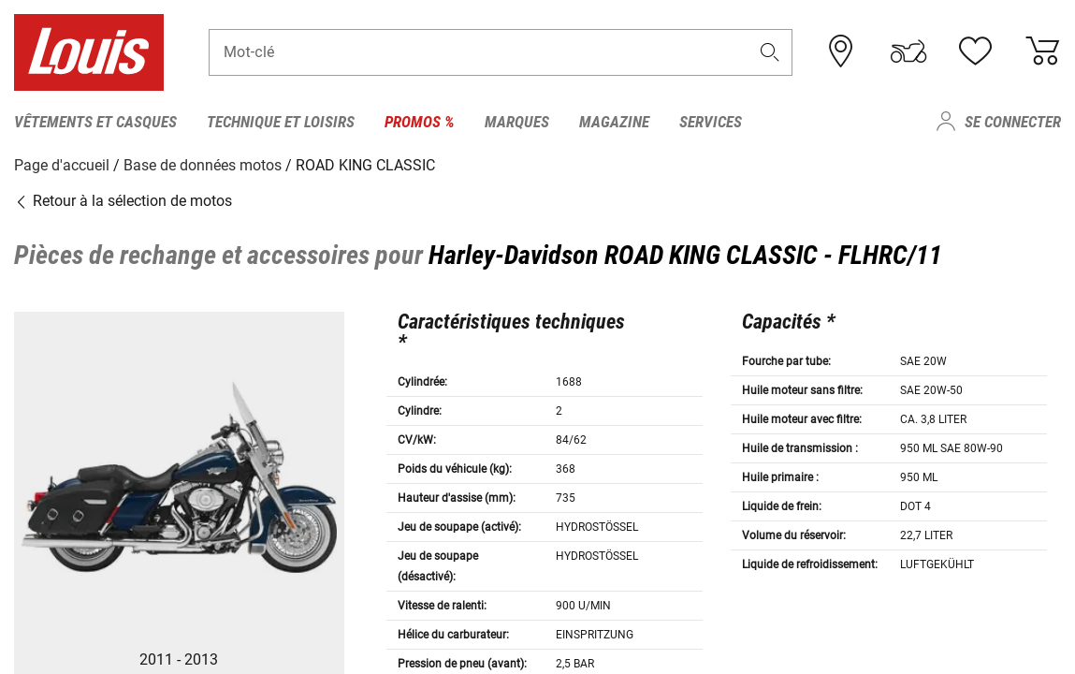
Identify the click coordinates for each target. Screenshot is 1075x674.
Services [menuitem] (710, 121)
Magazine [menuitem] (614, 121)
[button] (769, 52)
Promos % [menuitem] (420, 121)
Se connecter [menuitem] (1013, 121)
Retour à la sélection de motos (123, 201)
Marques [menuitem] (517, 121)
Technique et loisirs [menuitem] (281, 121)
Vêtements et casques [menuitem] (95, 121)
